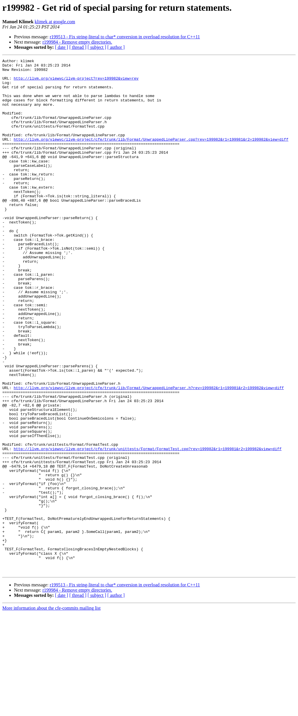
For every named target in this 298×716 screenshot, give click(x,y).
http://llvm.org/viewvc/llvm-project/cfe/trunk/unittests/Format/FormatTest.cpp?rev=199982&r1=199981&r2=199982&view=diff (147, 527)
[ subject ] (97, 47)
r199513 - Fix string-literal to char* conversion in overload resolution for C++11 (125, 36)
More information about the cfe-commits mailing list (51, 710)
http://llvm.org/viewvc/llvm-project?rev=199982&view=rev (76, 82)
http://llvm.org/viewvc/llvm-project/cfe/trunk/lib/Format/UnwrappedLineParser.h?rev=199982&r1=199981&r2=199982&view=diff (149, 454)
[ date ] (61, 47)
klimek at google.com (55, 21)
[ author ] (116, 47)
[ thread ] (77, 47)
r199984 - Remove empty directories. (77, 42)
